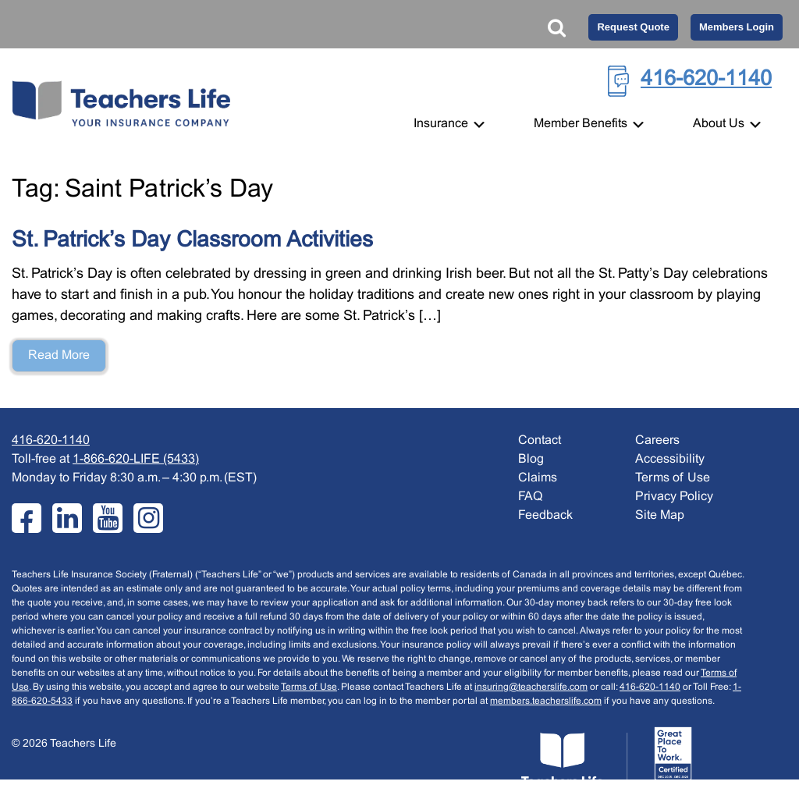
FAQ (530, 496)
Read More (59, 355)
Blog (531, 459)
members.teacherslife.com (546, 701)
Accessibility (670, 459)
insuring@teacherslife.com (531, 687)
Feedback (545, 515)
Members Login (736, 27)
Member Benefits (590, 124)
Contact (539, 440)
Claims (537, 478)
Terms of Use (309, 687)
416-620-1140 (706, 79)
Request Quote (633, 27)
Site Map (659, 515)
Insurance (450, 124)
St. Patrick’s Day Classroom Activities (192, 241)
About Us (728, 124)
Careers (657, 440)
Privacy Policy (674, 496)
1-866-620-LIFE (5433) (136, 459)
